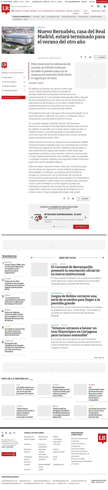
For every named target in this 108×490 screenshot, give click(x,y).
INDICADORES (96, 11)
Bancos (55, 406)
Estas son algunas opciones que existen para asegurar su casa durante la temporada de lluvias (14, 316)
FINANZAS (18, 11)
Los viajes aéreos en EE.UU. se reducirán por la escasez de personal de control (25, 390)
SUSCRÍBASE (102, 2)
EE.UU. (18, 384)
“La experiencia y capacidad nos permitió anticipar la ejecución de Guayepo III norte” (15, 301)
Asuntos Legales (29, 439)
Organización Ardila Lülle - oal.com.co (98, 481)
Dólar (25, 19)
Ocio (55, 459)
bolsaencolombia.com (79, 480)
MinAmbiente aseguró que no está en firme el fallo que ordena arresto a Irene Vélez (61, 391)
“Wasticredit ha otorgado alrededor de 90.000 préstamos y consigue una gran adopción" (61, 413)
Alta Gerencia (43, 436)
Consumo (27, 444)
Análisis (55, 436)
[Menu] (13, 10)
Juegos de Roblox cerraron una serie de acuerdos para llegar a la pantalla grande (75, 299)
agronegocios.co (25, 480)
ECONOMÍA (25, 11)
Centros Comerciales (69, 16)
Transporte (9, 341)
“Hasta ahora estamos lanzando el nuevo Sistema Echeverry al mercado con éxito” (25, 413)
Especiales (42, 449)
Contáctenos (75, 446)
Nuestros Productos (78, 443)
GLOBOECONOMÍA (48, 11)
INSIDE (103, 11)
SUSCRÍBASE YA (81, 227)
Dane (43, 16)
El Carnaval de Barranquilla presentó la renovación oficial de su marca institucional (75, 270)
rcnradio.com (61, 483)
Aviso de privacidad (78, 448)
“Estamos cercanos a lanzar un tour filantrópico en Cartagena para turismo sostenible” (74, 331)
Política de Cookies (77, 459)
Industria (8, 262)
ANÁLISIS (69, 11)
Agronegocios (29, 436)
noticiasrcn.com (73, 483)
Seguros (8, 310)
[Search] (92, 6)
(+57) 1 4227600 (7, 447)
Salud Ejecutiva (58, 464)
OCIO (39, 11)
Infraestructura (43, 457)
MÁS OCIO (98, 357)
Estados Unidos (83, 16)
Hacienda (8, 278)
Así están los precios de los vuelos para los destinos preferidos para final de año (15, 332)
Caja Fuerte (43, 439)
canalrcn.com (50, 483)
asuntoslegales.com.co (9, 480)
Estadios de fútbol (53, 16)
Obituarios (42, 459)
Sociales (27, 469)
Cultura (19, 406)
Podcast (27, 464)
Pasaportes (17, 19)
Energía (7, 295)
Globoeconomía (58, 452)
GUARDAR (100, 57)
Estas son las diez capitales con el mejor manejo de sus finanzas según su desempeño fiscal (15, 285)
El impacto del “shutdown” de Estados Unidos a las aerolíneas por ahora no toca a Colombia (15, 347)
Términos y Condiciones (79, 451)
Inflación (36, 16)
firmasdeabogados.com (61, 480)
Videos (41, 469)
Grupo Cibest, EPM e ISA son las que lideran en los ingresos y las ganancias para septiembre (15, 269)
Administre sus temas (11, 97)
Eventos (56, 449)
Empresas (27, 449)
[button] (31, 217)
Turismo (8, 326)
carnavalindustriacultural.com (34, 483)
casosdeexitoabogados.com (11, 483)
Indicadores (28, 457)
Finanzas (27, 452)
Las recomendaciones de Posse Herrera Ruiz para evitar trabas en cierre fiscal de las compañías (96, 393)
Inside (55, 457)
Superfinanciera (96, 16)
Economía (56, 444)
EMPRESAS (33, 11)
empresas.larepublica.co (41, 480)
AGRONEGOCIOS (60, 11)
